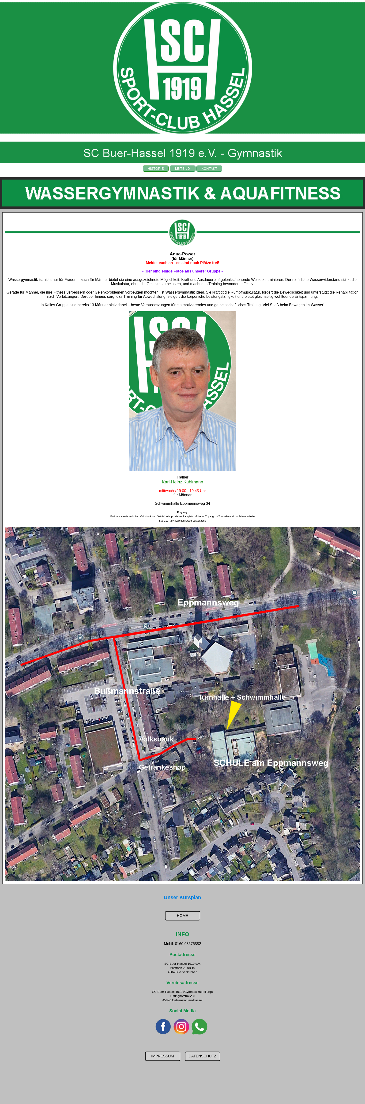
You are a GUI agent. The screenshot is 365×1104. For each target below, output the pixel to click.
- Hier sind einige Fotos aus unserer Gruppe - (182, 271)
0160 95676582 (188, 944)
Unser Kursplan (182, 897)
